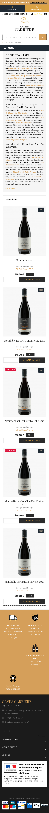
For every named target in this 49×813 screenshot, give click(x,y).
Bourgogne (23, 61)
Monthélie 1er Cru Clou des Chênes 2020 (25, 503)
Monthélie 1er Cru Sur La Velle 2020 (24, 581)
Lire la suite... (10, 188)
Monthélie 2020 (24, 260)
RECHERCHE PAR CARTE (12, 42)
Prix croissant (24, 199)
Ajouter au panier (32, 280)
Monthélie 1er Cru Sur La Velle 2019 (24, 420)
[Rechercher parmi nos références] (24, 37)
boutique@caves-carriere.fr (17, 722)
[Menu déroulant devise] (42, 736)
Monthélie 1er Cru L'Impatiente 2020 (24, 340)
